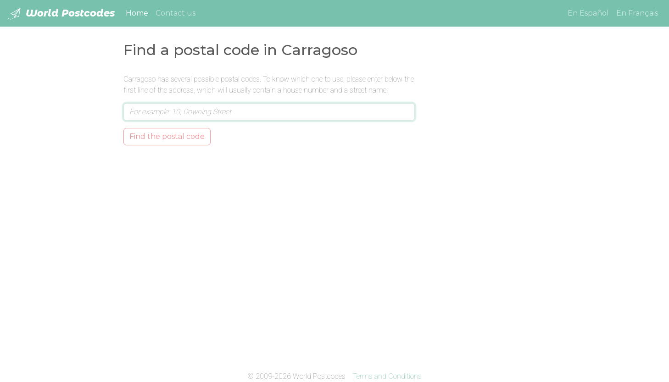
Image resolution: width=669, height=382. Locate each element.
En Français (637, 13)
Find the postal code (167, 136)
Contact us (175, 13)
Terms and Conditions (387, 376)
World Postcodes (61, 14)
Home (139, 12)
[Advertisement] (487, 211)
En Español (588, 13)
